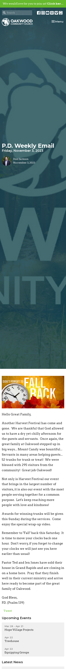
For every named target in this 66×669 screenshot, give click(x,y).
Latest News (12, 662)
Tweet (8, 610)
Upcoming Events (16, 618)
